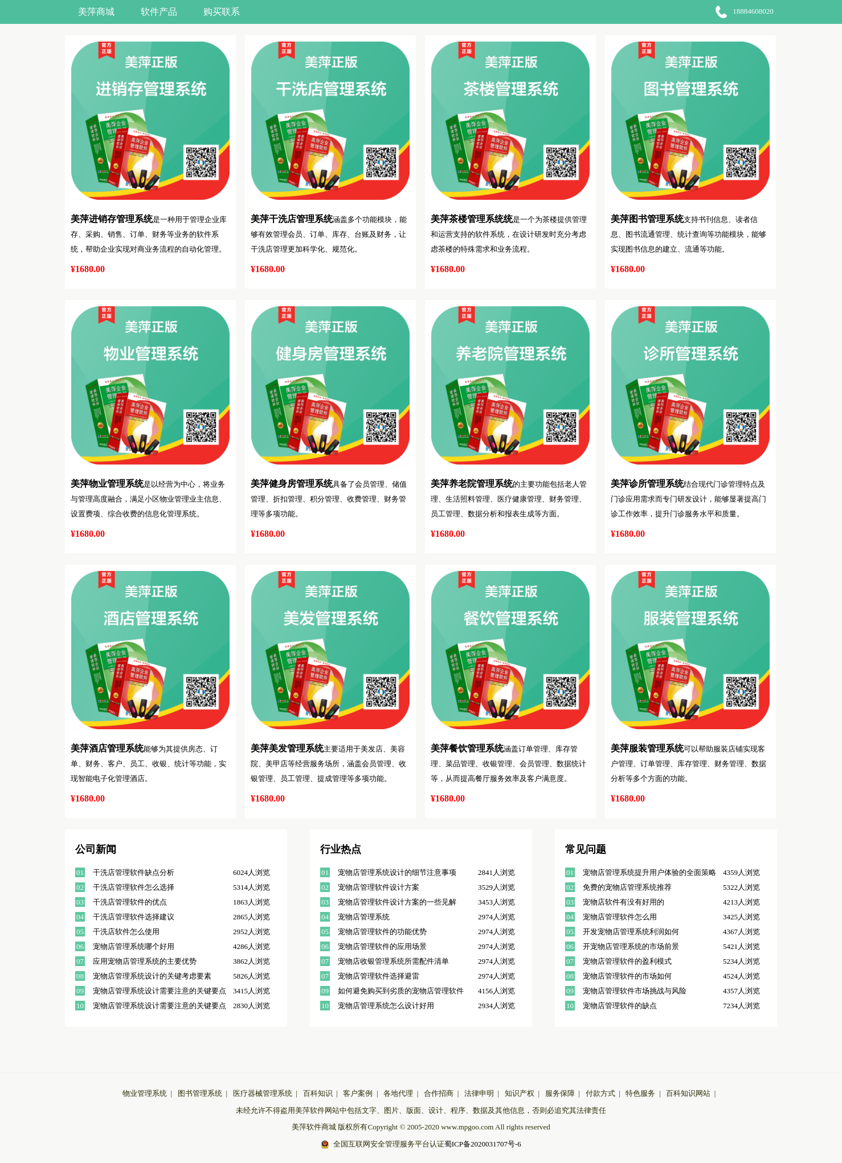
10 (80, 1005)
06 (80, 946)
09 (80, 991)
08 (80, 976)
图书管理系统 (200, 1093)
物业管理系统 (144, 1093)
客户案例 (358, 1093)
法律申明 (479, 1093)
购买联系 (221, 12)
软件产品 (159, 12)
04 (80, 917)
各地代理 (398, 1093)
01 (80, 872)
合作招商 (438, 1093)
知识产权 (519, 1093)
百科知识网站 (688, 1093)
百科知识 (318, 1093)
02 (80, 887)
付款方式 (600, 1093)
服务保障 (560, 1093)
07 (80, 961)
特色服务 (640, 1093)
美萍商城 (96, 12)
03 (80, 902)
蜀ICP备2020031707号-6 (482, 1144)
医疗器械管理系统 (262, 1093)
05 (80, 931)
